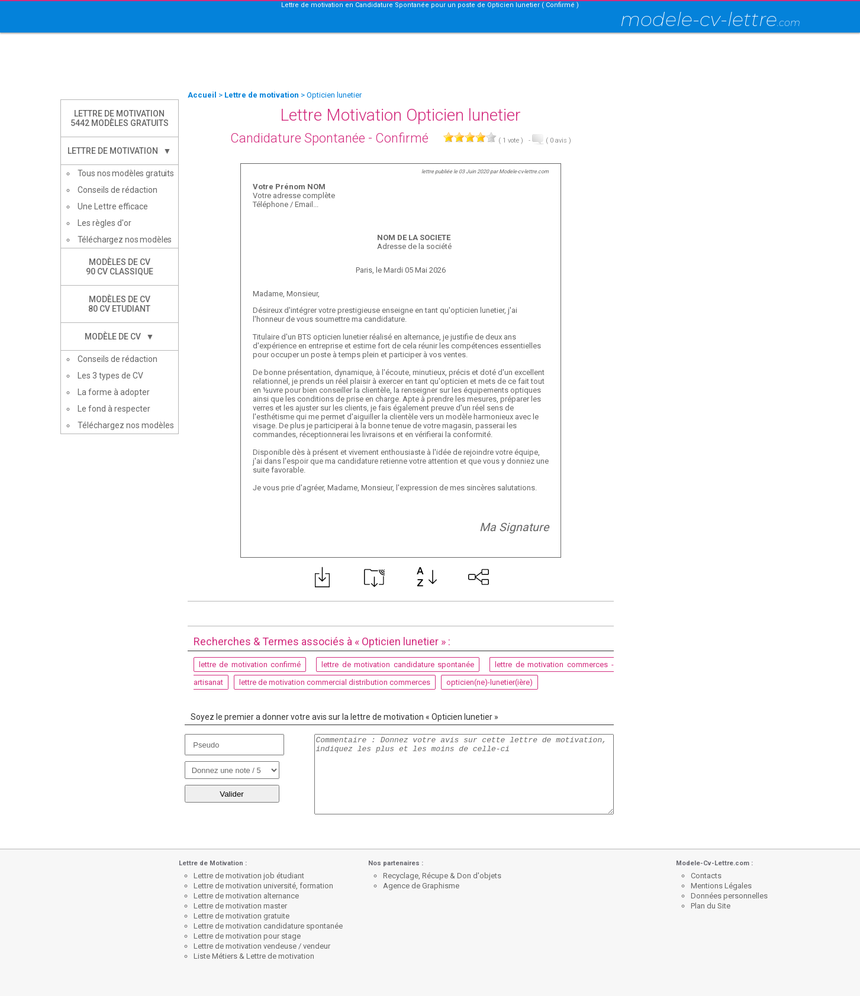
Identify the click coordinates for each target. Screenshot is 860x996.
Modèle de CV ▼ (119, 336)
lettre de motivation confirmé (250, 664)
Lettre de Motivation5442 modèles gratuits (119, 118)
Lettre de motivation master (240, 905)
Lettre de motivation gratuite (241, 915)
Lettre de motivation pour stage (247, 936)
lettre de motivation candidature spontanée (397, 664)
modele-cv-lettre (710, 19)
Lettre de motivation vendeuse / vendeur (262, 946)
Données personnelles (729, 895)
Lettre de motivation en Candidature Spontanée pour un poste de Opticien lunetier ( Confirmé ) (430, 5)
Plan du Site (710, 905)
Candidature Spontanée (297, 138)
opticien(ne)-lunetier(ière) (489, 682)
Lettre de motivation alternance (246, 895)
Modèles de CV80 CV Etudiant (119, 304)
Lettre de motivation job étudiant (249, 875)
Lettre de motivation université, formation (263, 885)
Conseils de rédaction (117, 190)
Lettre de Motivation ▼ (119, 151)
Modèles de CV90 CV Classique (119, 266)
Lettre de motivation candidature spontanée (268, 925)
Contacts (706, 875)
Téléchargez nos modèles (125, 239)
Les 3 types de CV (110, 375)
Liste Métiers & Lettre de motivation (254, 956)
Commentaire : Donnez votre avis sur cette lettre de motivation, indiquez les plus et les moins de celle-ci (464, 774)
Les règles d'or (104, 223)
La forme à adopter (114, 392)
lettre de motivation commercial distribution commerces (334, 682)
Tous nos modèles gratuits (126, 173)
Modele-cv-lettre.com (524, 171)
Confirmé (402, 138)
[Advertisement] (430, 62)
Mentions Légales (721, 885)
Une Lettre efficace (113, 206)
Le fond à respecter (114, 408)
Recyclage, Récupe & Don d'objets (442, 875)
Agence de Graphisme (421, 885)
